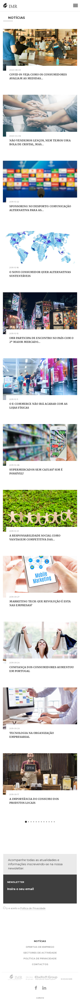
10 (49, 822)
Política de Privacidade (33, 908)
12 (54, 822)
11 (52, 822)
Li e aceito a (26, 908)
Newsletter (15, 882)
